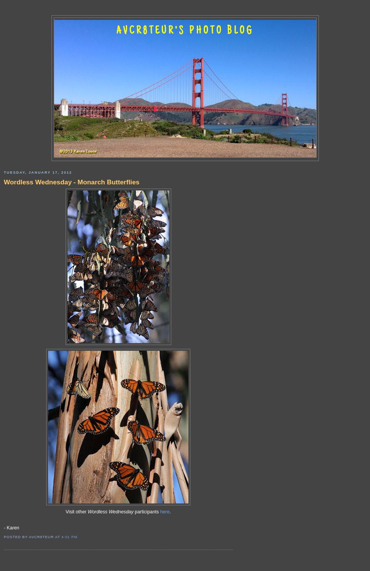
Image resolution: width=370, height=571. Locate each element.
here (165, 512)
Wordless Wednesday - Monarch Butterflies (72, 182)
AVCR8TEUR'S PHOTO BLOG (185, 31)
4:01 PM (69, 537)
